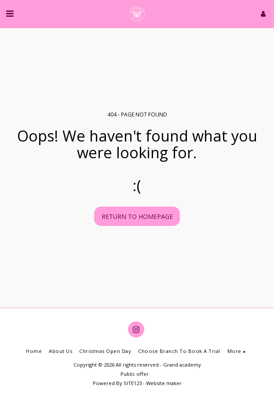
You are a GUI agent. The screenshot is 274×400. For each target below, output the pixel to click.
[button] (9, 13)
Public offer (135, 374)
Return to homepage (137, 216)
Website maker (164, 383)
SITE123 (133, 383)
